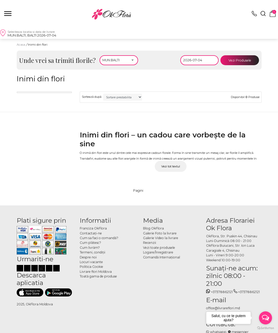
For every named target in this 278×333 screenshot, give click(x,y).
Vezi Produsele (239, 60)
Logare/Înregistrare (158, 252)
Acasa (21, 44)
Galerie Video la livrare (160, 238)
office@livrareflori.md (223, 308)
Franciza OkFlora (93, 228)
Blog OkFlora (153, 228)
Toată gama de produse (98, 276)
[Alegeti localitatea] (119, 60)
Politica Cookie (91, 267)
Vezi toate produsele (159, 248)
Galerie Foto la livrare (160, 233)
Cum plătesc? (90, 243)
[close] (8, 13)
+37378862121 (219, 292)
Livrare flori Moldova (96, 272)
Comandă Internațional (161, 257)
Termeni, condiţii (92, 252)
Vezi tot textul (170, 166)
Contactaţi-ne (91, 233)
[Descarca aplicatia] (30, 292)
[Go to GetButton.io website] (265, 327)
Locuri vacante (91, 262)
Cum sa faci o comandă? (99, 238)
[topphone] (254, 15)
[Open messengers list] (265, 317)
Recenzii (149, 243)
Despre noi (88, 257)
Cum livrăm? (90, 248)
